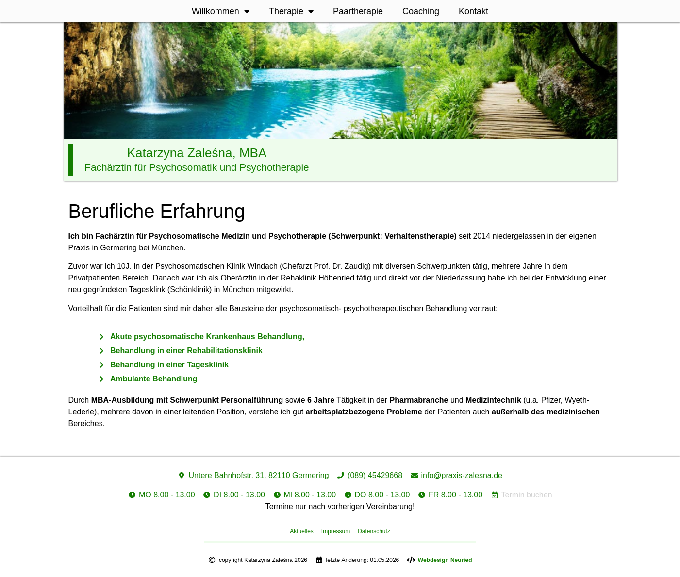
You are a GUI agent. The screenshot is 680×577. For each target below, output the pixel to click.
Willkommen (220, 11)
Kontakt (473, 11)
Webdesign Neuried (445, 560)
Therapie (291, 11)
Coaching (420, 11)
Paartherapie (358, 11)
